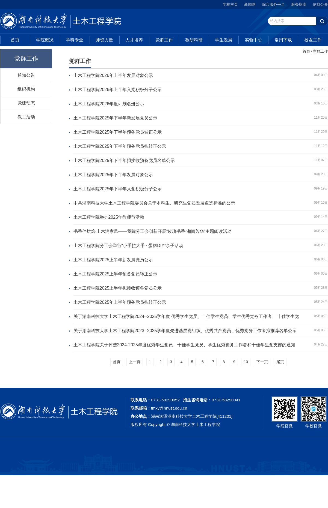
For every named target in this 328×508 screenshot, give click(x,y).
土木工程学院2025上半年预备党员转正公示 (115, 274)
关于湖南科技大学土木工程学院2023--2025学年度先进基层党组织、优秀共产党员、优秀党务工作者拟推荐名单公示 (185, 330)
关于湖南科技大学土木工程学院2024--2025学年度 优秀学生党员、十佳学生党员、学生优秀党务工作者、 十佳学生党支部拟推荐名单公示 (186, 317)
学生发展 (223, 40)
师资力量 (104, 40)
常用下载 (283, 40)
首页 (15, 40)
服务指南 (298, 4)
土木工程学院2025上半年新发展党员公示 (113, 259)
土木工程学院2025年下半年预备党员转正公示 (117, 132)
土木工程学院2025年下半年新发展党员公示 (115, 118)
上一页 (134, 362)
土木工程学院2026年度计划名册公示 (108, 103)
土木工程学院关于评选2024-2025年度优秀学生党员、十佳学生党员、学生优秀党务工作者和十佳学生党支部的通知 (184, 344)
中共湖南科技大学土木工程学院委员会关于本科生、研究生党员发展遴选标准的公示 (154, 203)
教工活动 (26, 116)
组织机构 (26, 88)
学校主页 (230, 4)
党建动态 (26, 102)
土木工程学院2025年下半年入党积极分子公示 (117, 189)
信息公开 (320, 4)
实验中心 (253, 40)
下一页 (262, 362)
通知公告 (26, 75)
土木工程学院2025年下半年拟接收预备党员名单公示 (124, 160)
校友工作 (313, 40)
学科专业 (74, 40)
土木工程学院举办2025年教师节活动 (108, 217)
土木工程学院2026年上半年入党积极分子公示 (117, 89)
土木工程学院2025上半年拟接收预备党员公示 (117, 288)
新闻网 (250, 4)
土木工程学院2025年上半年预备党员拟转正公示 (119, 302)
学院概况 (45, 40)
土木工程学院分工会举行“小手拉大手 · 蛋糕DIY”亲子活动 (128, 245)
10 (246, 362)
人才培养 (134, 40)
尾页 (280, 362)
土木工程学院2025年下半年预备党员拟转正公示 (119, 146)
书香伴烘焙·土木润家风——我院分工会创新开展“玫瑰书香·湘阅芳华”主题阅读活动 (152, 231)
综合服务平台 (273, 4)
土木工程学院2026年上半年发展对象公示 (113, 75)
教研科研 (194, 40)
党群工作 (164, 40)
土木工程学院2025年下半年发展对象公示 (113, 174)
